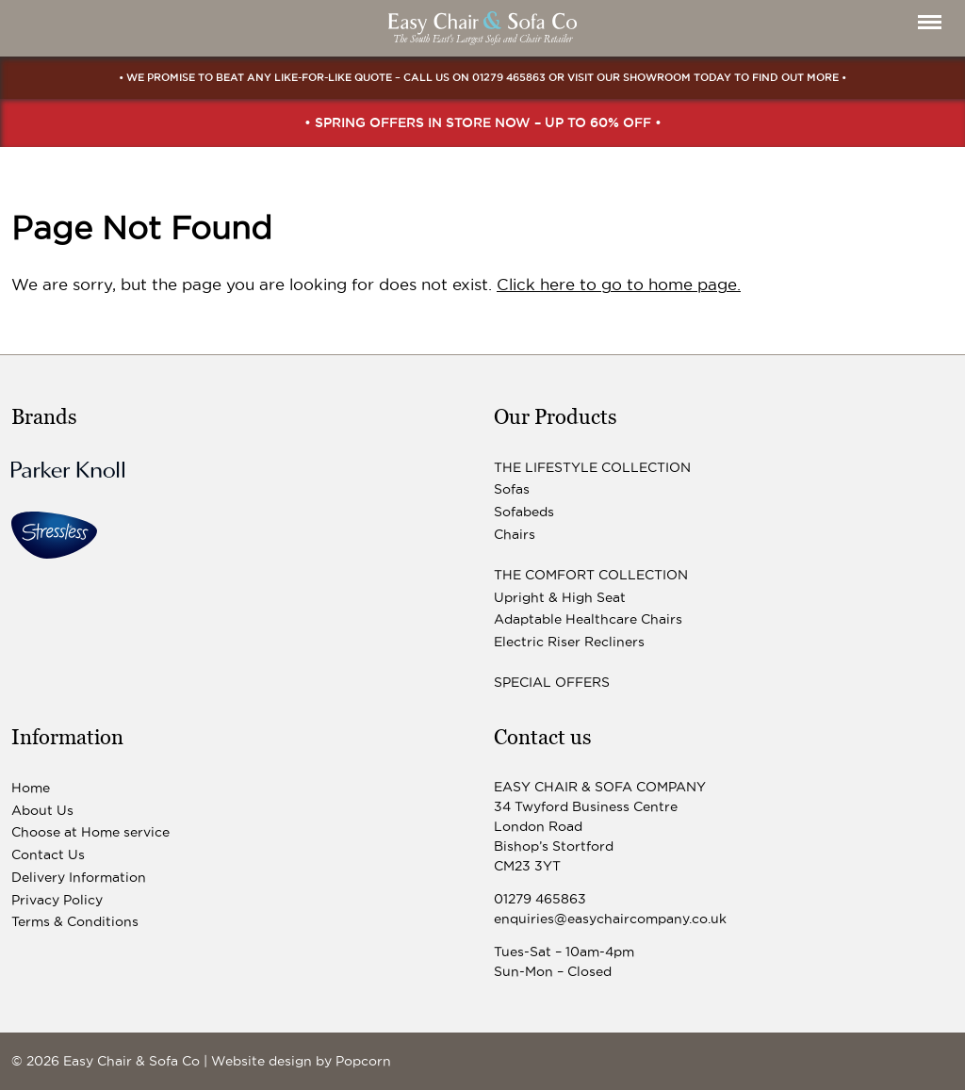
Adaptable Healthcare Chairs (588, 618)
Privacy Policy (57, 899)
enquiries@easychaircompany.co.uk (610, 918)
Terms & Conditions (75, 921)
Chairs (514, 534)
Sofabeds (524, 511)
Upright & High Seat (560, 597)
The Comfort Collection (591, 574)
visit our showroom (629, 77)
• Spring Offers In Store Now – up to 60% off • (483, 122)
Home (30, 787)
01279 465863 (509, 77)
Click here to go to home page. (619, 284)
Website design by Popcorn (301, 1060)
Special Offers (552, 682)
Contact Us (48, 854)
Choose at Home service (90, 831)
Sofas (512, 488)
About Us (42, 810)
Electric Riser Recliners (569, 641)
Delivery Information (78, 877)
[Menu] (929, 21)
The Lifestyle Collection (592, 467)
